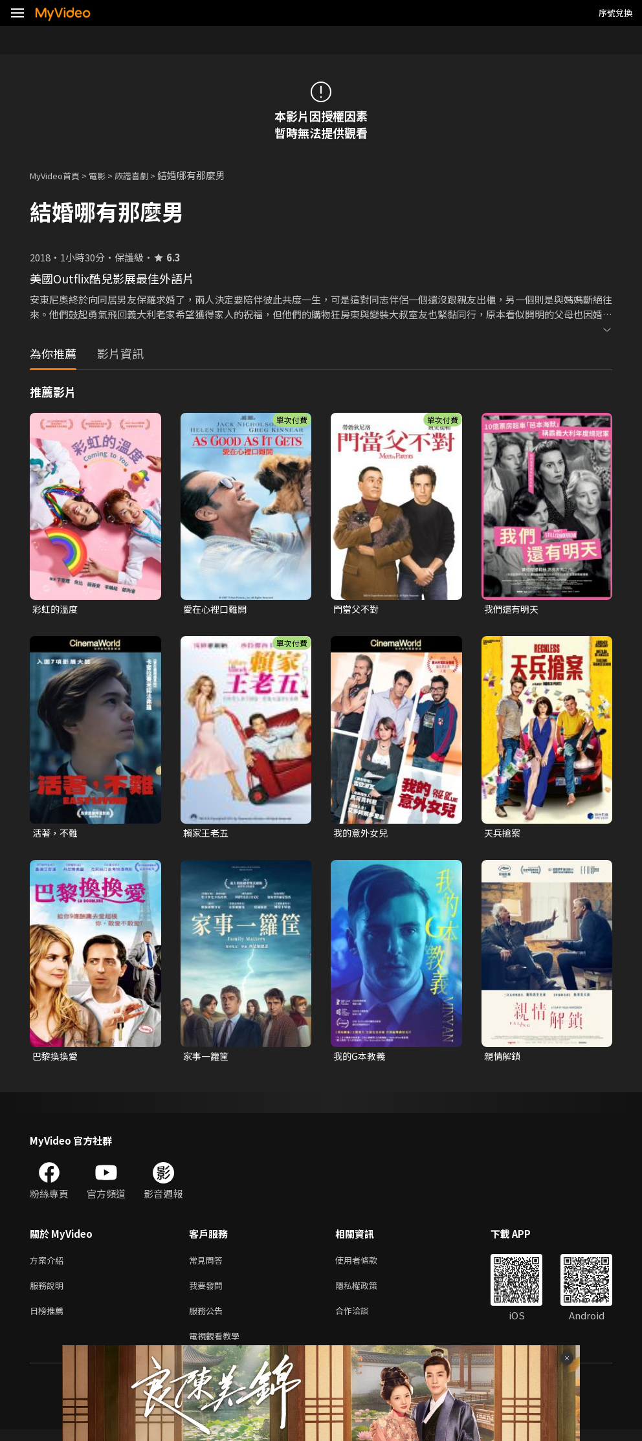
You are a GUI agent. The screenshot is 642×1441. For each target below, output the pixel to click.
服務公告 (208, 1319)
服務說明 (49, 1292)
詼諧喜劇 (145, 175)
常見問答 (208, 1264)
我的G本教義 (360, 1059)
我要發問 (208, 1292)
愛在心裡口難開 (217, 609)
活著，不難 (56, 834)
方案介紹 (49, 1264)
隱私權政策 (367, 1292)
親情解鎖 (503, 1059)
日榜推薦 (49, 1319)
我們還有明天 (513, 609)
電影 (107, 175)
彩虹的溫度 (56, 609)
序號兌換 (615, 12)
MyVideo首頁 (59, 175)
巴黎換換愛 (56, 1059)
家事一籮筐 (207, 1059)
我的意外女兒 (362, 834)
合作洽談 (362, 1319)
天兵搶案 (503, 834)
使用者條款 (367, 1264)
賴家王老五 (207, 834)
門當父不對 (357, 609)
